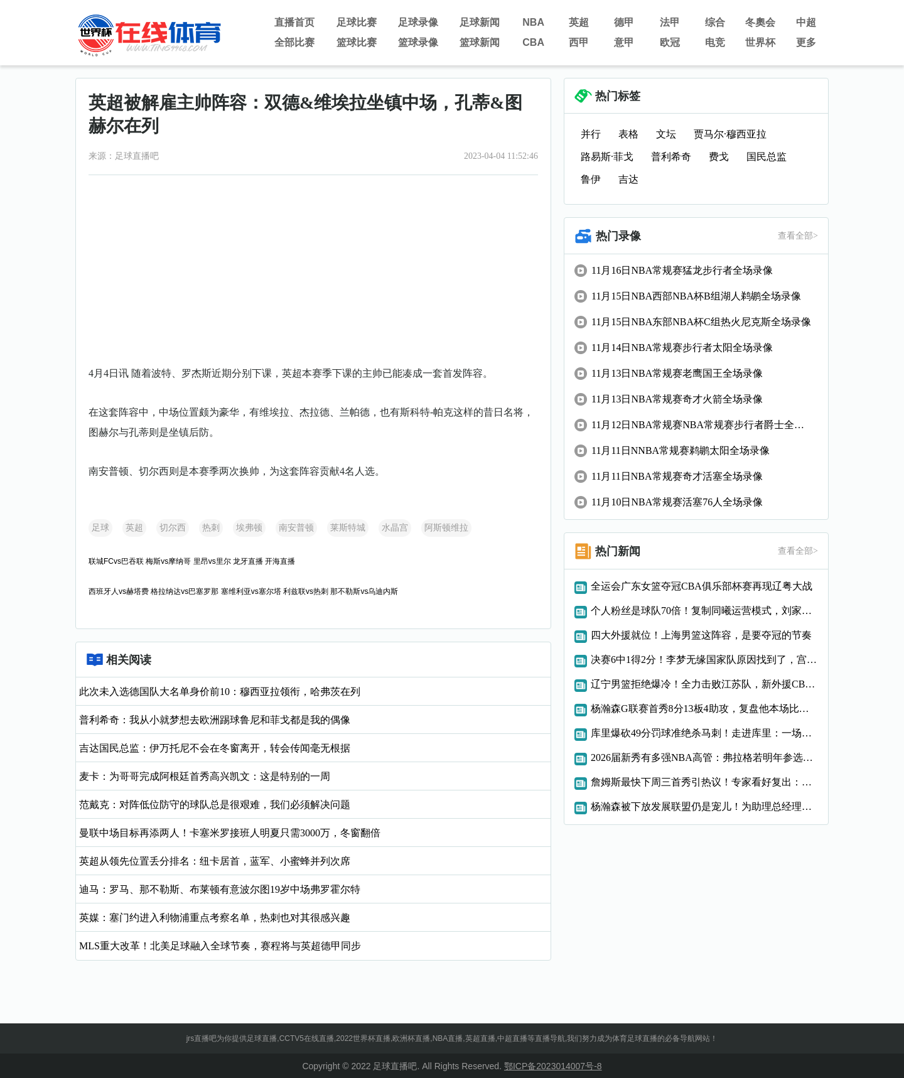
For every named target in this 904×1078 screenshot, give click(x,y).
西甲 (579, 42)
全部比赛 (294, 42)
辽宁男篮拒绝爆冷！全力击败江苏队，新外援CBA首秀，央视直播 (704, 684)
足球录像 (418, 22)
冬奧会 (760, 22)
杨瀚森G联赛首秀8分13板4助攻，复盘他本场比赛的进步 (704, 708)
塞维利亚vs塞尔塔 (251, 591)
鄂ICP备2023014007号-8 (553, 1066)
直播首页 (294, 22)
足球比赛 (356, 22)
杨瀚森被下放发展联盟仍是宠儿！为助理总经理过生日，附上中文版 (704, 806)
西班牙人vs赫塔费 (119, 591)
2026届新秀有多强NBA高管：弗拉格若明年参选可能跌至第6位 (704, 757)
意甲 (624, 42)
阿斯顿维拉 (446, 527)
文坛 (666, 134)
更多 (806, 42)
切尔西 (172, 527)
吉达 (628, 179)
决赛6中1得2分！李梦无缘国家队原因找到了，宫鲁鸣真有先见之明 (704, 659)
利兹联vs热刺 (305, 591)
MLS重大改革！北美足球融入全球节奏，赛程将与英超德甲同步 (220, 946)
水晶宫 (395, 527)
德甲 (624, 22)
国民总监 (766, 156)
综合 (715, 22)
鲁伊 (591, 179)
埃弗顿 (249, 527)
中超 (806, 22)
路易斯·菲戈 (607, 156)
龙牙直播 (248, 561)
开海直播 (280, 561)
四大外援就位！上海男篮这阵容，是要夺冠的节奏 (701, 635)
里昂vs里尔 (212, 561)
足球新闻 (480, 22)
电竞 (715, 42)
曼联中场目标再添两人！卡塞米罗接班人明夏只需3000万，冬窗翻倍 (229, 832)
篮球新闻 (480, 42)
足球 (100, 527)
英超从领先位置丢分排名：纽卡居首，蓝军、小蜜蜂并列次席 (214, 861)
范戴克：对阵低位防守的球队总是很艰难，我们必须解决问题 (214, 804)
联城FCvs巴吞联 (116, 561)
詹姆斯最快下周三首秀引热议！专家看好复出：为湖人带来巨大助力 (704, 782)
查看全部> (798, 235)
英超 (579, 22)
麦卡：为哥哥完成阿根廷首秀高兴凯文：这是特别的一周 (204, 776)
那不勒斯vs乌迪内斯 (364, 591)
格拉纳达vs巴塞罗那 (184, 591)
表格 (628, 134)
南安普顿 (296, 527)
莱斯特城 (347, 527)
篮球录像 (418, 42)
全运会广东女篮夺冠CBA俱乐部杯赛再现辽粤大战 (701, 586)
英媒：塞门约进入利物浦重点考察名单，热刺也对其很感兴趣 (214, 917)
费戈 (719, 156)
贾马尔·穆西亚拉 (730, 134)
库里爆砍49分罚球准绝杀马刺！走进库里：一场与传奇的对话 (704, 733)
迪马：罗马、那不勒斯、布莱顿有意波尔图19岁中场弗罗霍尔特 (219, 889)
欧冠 (670, 42)
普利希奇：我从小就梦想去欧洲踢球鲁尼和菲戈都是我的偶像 (214, 719)
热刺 (211, 527)
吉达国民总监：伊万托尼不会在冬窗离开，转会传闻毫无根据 (214, 748)
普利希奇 (671, 156)
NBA (533, 22)
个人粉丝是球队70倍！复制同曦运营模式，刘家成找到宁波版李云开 (704, 610)
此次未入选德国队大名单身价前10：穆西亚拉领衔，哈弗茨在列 (219, 691)
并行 (591, 134)
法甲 (670, 22)
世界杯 (760, 42)
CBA (533, 42)
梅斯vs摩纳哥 (168, 561)
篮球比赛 (356, 42)
